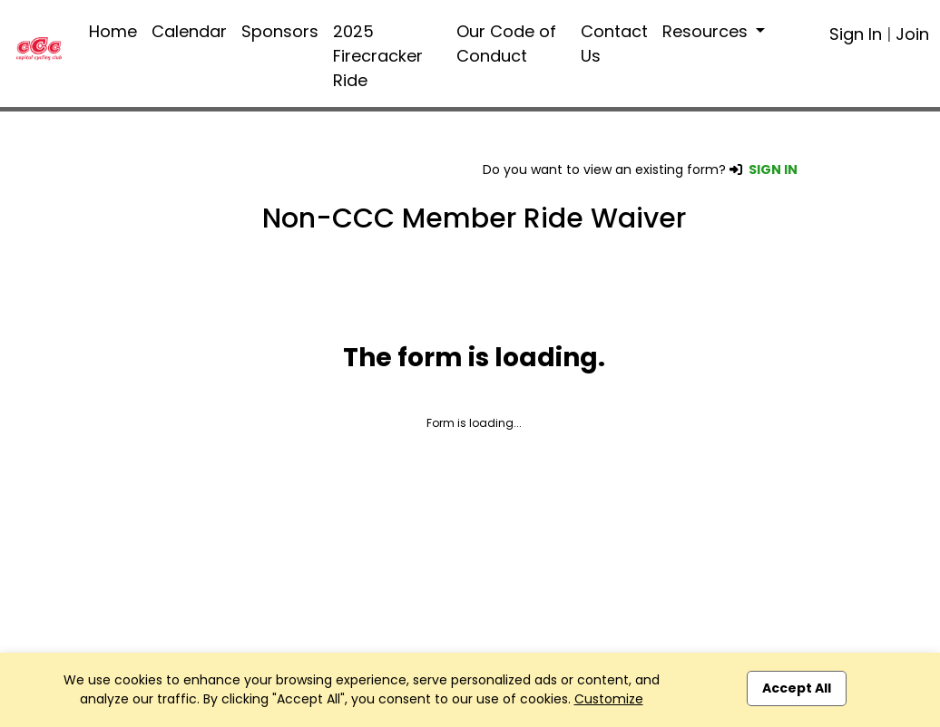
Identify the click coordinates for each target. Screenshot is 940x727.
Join (912, 34)
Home (113, 31)
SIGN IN (773, 169)
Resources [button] (707, 31)
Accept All (796, 688)
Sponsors (279, 31)
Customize (608, 699)
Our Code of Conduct (506, 43)
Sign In (855, 34)
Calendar (189, 31)
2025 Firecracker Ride (378, 56)
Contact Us (614, 43)
